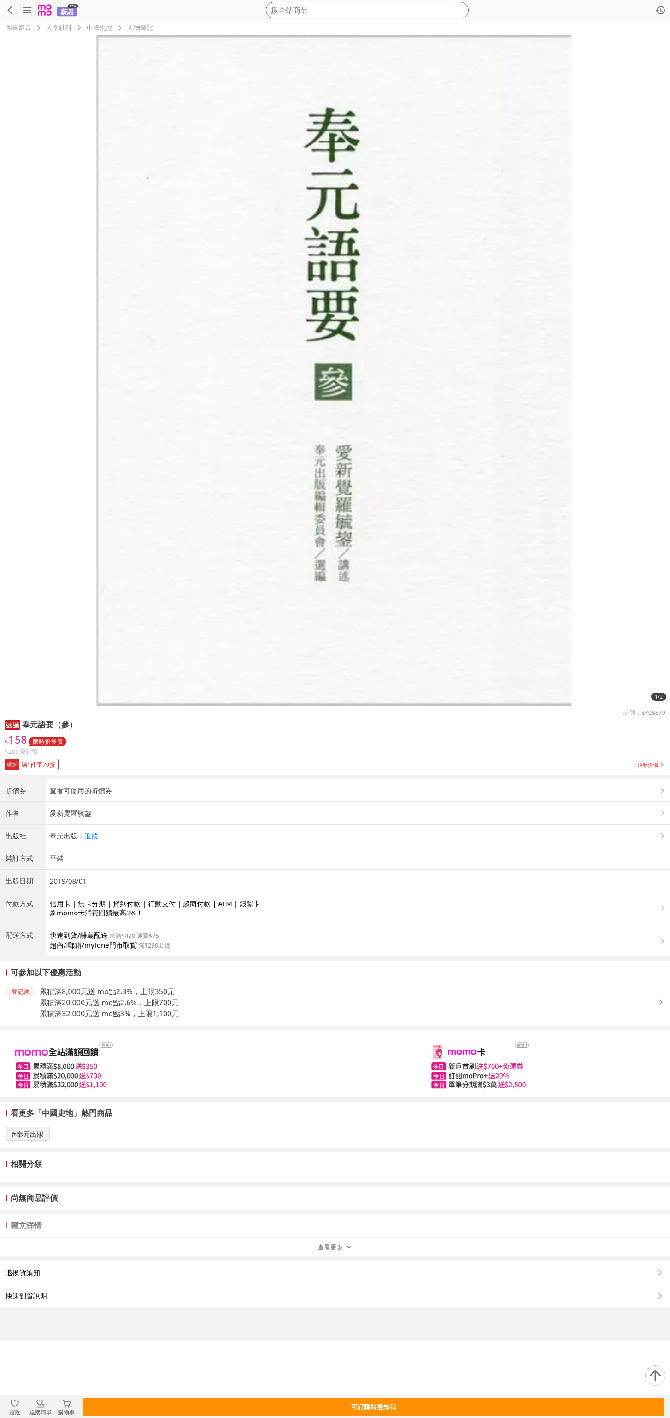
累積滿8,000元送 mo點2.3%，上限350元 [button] (107, 1068)
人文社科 (59, 27)
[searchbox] (367, 10)
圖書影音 (18, 27)
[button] (12, 724)
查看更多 (335, 1323)
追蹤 (91, 912)
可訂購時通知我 (373, 1406)
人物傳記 (140, 27)
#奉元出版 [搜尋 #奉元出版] (28, 1210)
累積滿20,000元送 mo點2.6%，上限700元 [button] (109, 1079)
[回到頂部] (655, 1375)
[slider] (335, 1140)
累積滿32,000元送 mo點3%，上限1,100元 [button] (109, 1090)
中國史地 (99, 27)
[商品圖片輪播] (335, 370)
